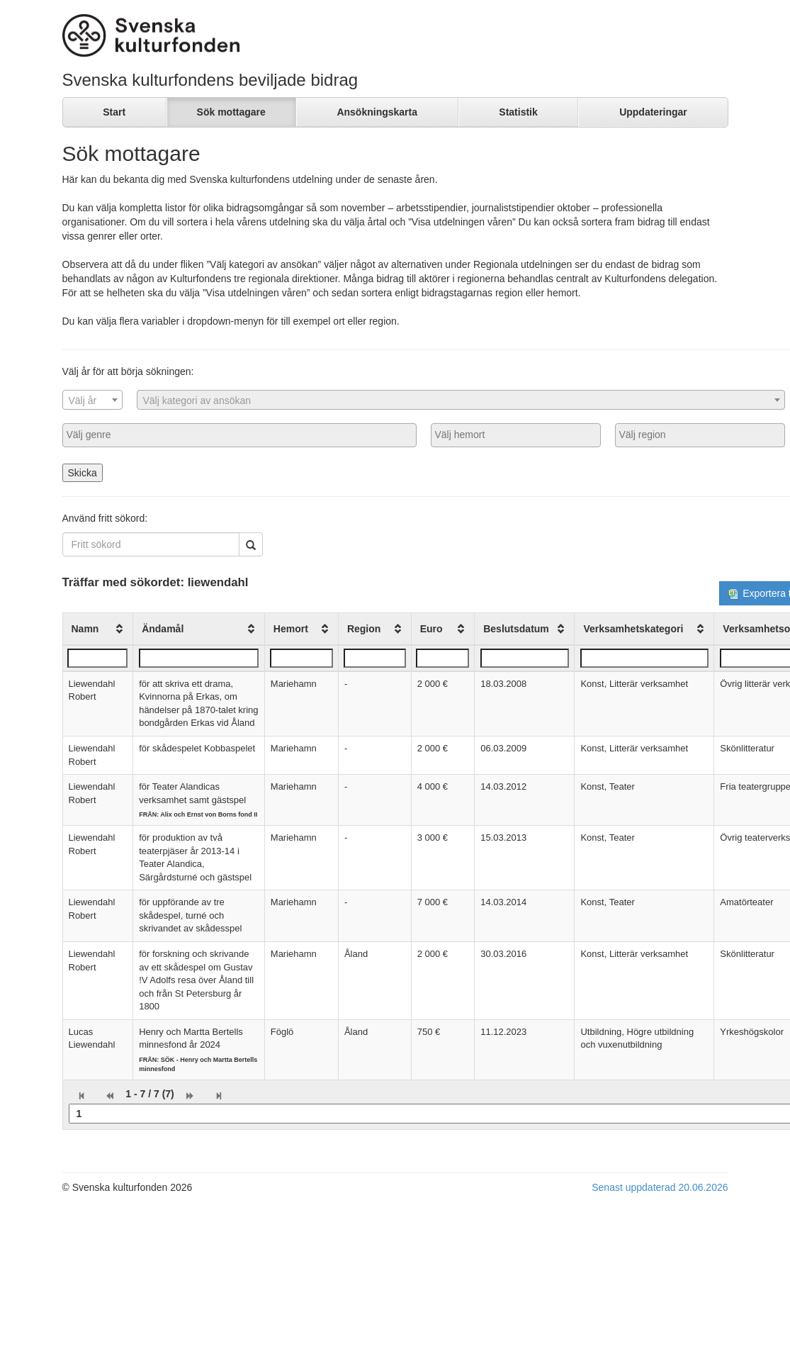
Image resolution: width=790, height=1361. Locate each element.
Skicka (82, 472)
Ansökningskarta (377, 112)
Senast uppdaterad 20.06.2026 (660, 1187)
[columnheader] (97, 628)
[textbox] (92, 400)
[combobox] (92, 400)
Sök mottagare (231, 112)
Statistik (518, 112)
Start (114, 112)
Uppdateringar (653, 112)
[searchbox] (239, 434)
